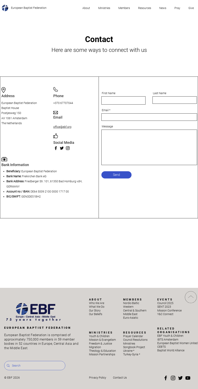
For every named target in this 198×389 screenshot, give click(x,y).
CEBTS (161, 346)
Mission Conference (169, 310)
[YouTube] (188, 378)
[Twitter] (61, 148)
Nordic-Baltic (131, 303)
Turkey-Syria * (131, 354)
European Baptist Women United (177, 343)
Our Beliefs (95, 314)
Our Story (95, 310)
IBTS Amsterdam (167, 339)
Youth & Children (99, 336)
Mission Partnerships (102, 354)
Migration (95, 347)
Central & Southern (135, 310)
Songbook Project (134, 347)
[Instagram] (67, 148)
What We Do (96, 306)
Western (128, 306)
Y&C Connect (165, 314)
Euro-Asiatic (130, 317)
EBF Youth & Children (170, 335)
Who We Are (96, 303)
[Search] (34, 365)
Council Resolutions (135, 339)
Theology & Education (102, 350)
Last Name (159, 93)
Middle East (130, 314)
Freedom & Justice (100, 343)
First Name (108, 93)
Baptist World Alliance (170, 350)
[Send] (116, 174)
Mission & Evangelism (102, 339)
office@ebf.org (62, 126)
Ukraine (128, 350)
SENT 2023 (164, 306)
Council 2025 (165, 303)
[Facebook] (55, 148)
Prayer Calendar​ (133, 336)
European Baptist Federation (29, 7)
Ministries (129, 343)
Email (105, 110)
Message (107, 126)
